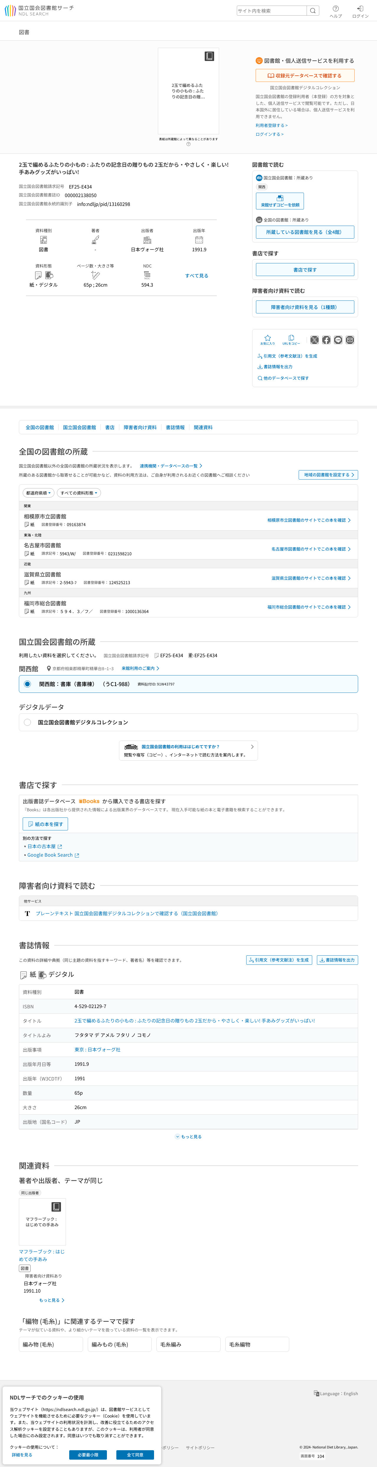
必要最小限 (88, 1455)
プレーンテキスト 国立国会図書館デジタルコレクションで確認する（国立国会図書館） (128, 913)
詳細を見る (22, 1455)
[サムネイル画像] (43, 1221)
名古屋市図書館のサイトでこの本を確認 (312, 549)
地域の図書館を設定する (330, 474)
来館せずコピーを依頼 (280, 201)
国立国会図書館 (79, 427)
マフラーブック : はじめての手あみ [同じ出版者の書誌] (42, 1255)
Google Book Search (53, 854)
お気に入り (267, 340)
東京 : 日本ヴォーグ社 (97, 1049)
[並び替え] (38, 493)
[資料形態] (79, 493)
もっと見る (53, 1300)
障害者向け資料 (140, 427)
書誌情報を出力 (274, 367)
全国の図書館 (40, 427)
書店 (110, 427)
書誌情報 (175, 427)
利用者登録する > (272, 125)
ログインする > (270, 134)
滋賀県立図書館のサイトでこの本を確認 (312, 578)
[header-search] (278, 11)
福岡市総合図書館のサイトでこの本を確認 (310, 607)
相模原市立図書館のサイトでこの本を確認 (310, 520)
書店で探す (305, 269)
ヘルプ (336, 11)
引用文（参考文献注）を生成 (287, 356)
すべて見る (197, 275)
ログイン (360, 11)
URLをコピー (291, 340)
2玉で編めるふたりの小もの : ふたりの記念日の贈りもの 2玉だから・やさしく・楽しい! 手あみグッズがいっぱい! (195, 1020)
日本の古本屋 (45, 846)
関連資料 (203, 427)
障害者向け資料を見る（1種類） (305, 306)
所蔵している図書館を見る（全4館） (305, 231)
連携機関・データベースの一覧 (172, 465)
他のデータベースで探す (283, 378)
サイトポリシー (200, 1448)
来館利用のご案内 (141, 668)
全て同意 (135, 1455)
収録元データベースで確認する (304, 75)
